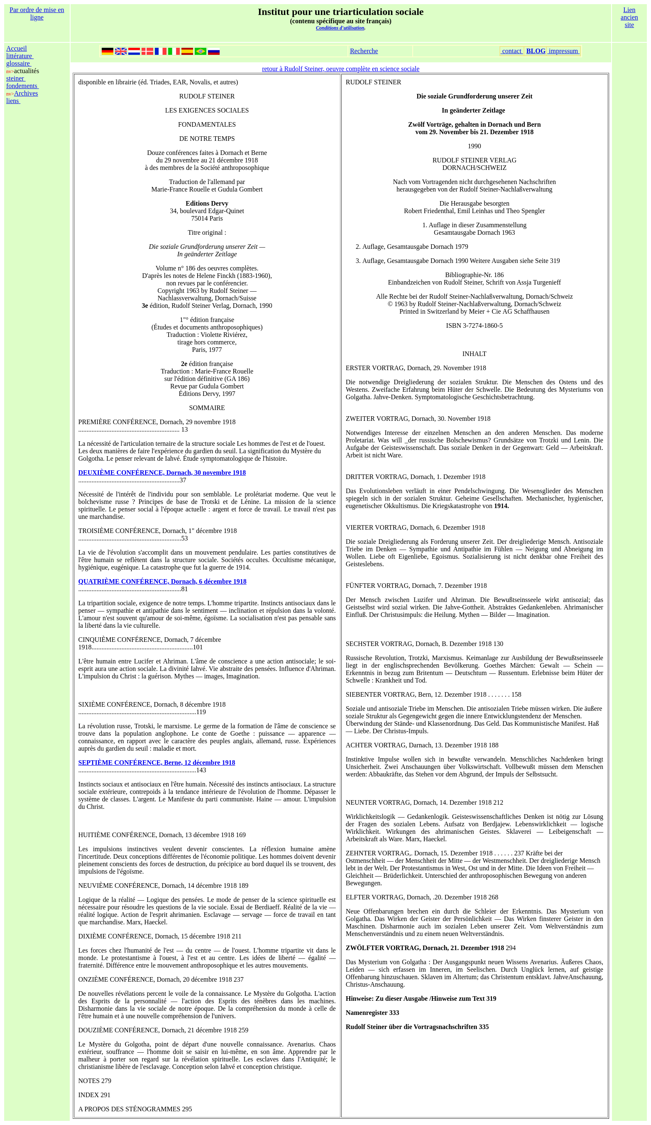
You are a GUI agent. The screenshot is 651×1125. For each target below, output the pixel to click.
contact (512, 50)
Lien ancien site (629, 17)
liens (13, 100)
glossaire (19, 63)
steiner (16, 78)
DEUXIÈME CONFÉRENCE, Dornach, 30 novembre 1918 (162, 472)
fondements (22, 85)
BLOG (536, 50)
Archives (26, 93)
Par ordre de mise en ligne (37, 13)
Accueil (16, 48)
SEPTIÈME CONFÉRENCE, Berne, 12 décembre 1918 (156, 762)
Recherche (364, 50)
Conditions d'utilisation (340, 28)
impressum (563, 50)
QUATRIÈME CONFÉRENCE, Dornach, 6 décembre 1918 (162, 581)
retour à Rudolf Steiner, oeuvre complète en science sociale (340, 68)
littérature (20, 55)
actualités (26, 70)
